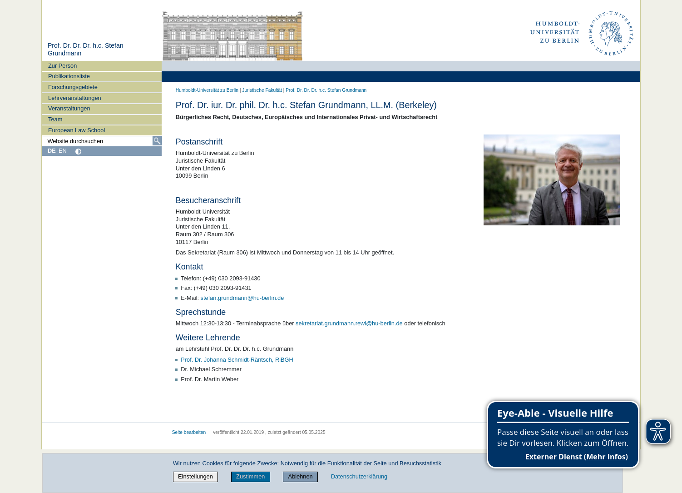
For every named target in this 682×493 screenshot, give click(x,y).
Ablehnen (300, 476)
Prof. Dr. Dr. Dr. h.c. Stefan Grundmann (326, 90)
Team (55, 119)
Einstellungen (195, 476)
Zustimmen (250, 476)
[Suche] (157, 141)
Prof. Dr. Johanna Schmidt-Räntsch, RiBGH (237, 359)
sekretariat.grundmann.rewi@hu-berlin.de (349, 323)
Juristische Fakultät (262, 90)
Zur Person (62, 65)
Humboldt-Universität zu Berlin (207, 90)
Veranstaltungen (69, 108)
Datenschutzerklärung (359, 476)
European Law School (76, 130)
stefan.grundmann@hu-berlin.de (242, 297)
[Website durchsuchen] (102, 141)
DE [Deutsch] (52, 150)
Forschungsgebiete (73, 87)
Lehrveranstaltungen (74, 98)
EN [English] (63, 150)
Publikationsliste (69, 76)
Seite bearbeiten (189, 432)
